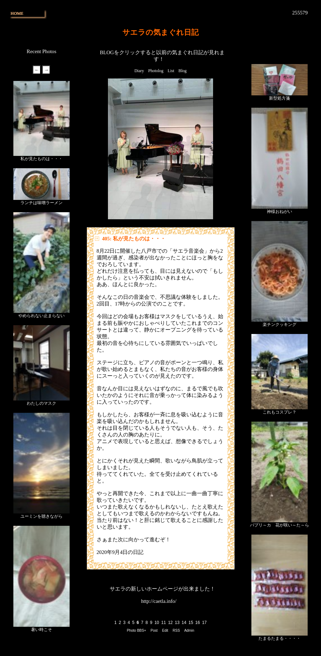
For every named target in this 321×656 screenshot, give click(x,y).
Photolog (155, 70)
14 (184, 622)
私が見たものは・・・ (41, 158)
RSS (176, 630)
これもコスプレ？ (279, 412)
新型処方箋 (279, 98)
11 (163, 622)
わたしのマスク (41, 403)
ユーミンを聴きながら (41, 516)
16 (197, 622)
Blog (183, 70)
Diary (139, 70)
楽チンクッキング (279, 324)
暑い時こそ (41, 629)
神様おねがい (279, 211)
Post (154, 630)
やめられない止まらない (41, 315)
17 (204, 622)
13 (177, 622)
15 (190, 622)
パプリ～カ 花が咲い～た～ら (279, 525)
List (171, 70)
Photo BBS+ (136, 630)
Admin (189, 630)
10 (156, 622)
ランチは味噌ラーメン (41, 202)
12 (170, 622)
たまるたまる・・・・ (279, 638)
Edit (165, 630)
